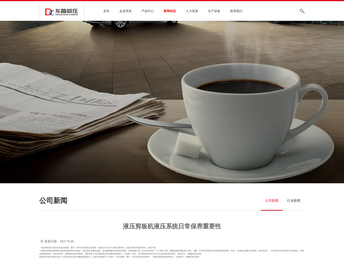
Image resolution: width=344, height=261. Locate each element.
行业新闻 (293, 200)
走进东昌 (125, 11)
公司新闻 (271, 200)
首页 (106, 11)
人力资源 (192, 11)
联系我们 (236, 11)
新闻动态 (170, 11)
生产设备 (214, 11)
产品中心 (148, 11)
